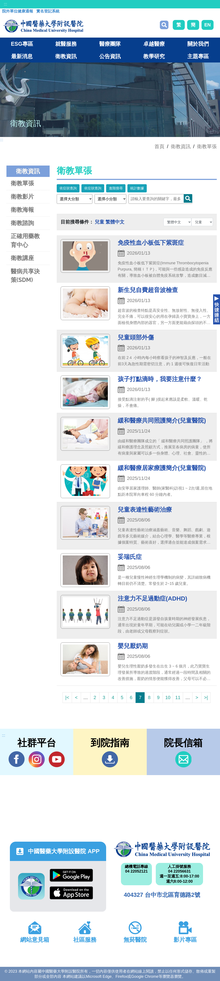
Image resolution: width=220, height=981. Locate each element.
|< (67, 697)
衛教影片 (22, 196)
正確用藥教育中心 (25, 240)
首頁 (159, 146)
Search (188, 198)
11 (177, 697)
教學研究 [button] (154, 56)
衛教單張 (207, 146)
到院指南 (110, 759)
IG (37, 759)
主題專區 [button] (198, 56)
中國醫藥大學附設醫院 (162, 849)
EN (207, 24)
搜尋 (164, 25)
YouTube (57, 759)
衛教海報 (22, 209)
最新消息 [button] (22, 56)
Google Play (71, 875)
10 (167, 697)
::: (5, 4)
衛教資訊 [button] (66, 56)
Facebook (17, 759)
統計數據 (137, 188)
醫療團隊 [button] (110, 44)
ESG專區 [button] (22, 44)
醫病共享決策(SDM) (25, 275)
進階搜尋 (116, 188)
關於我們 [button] (198, 44)
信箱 (183, 759)
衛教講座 (22, 258)
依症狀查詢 (68, 188)
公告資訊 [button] (110, 56)
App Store (71, 892)
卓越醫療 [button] (154, 44)
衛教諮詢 (22, 223)
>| (206, 697)
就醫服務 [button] (66, 44)
